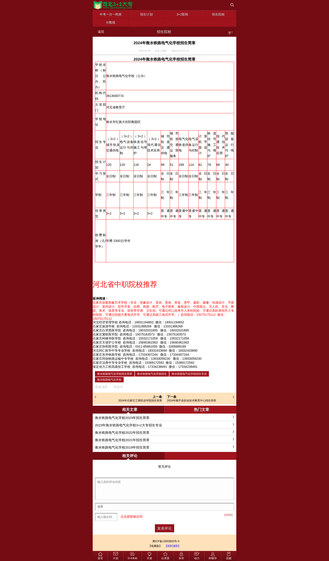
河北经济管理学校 (105, 322)
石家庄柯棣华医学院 (107, 338)
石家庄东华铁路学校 (107, 354)
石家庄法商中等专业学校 (110, 362)
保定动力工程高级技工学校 (111, 366)
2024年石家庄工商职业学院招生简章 (140, 400)
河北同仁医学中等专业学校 (111, 350)
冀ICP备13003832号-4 (165, 541)
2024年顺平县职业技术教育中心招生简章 (191, 400)
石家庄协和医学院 (105, 346)
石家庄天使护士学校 (107, 342)
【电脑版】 (155, 546)
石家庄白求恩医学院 (107, 330)
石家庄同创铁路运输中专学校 (113, 358)
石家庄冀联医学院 (105, 334)
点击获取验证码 (132, 516)
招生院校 (164, 32)
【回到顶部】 (172, 546)
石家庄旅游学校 (104, 326)
